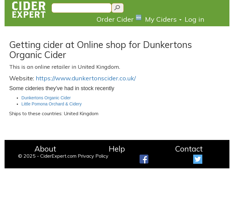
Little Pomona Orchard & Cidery (51, 103)
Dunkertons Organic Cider (46, 97)
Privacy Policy (93, 156)
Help (117, 148)
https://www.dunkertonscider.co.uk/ (86, 78)
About (45, 148)
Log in (194, 19)
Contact (189, 148)
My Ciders (163, 19)
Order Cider (119, 19)
